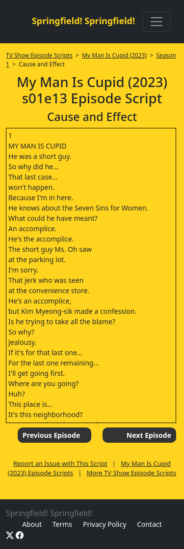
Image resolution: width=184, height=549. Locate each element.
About (32, 524)
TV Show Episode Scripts (39, 55)
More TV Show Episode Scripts (132, 472)
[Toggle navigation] (156, 21)
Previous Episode (51, 435)
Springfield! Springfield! (83, 21)
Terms (62, 524)
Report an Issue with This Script (60, 463)
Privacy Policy (104, 524)
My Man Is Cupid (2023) (114, 55)
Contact (149, 524)
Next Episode (149, 435)
